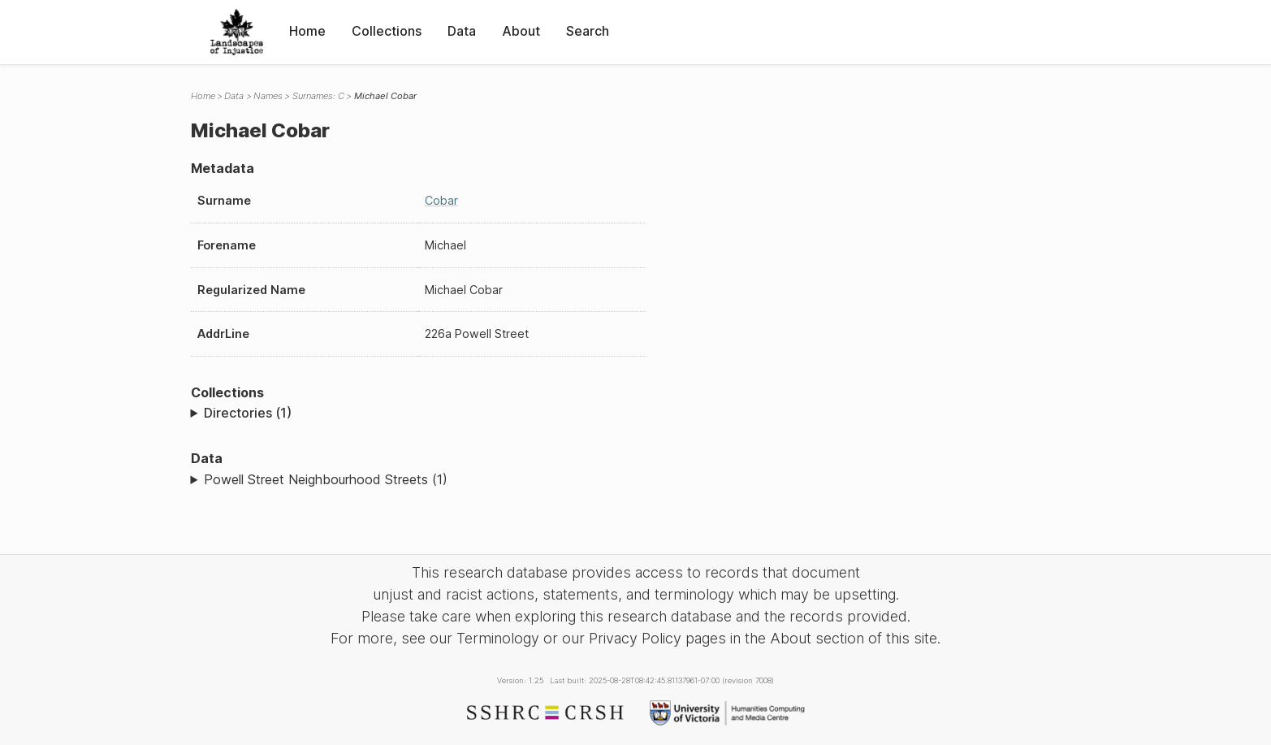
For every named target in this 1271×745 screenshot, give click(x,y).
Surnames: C (318, 96)
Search (587, 31)
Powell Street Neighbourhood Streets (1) (325, 479)
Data (461, 31)
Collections (387, 31)
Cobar (441, 200)
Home (307, 31)
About (521, 31)
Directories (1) (248, 413)
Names (268, 96)
